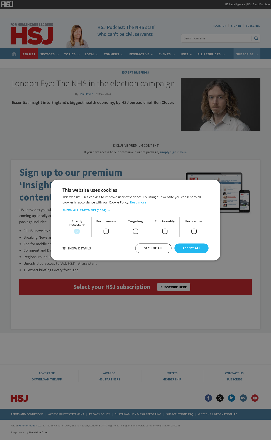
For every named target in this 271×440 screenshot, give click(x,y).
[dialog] (135, 220)
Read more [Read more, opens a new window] (138, 202)
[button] (135, 210)
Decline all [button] (153, 248)
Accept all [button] (191, 248)
